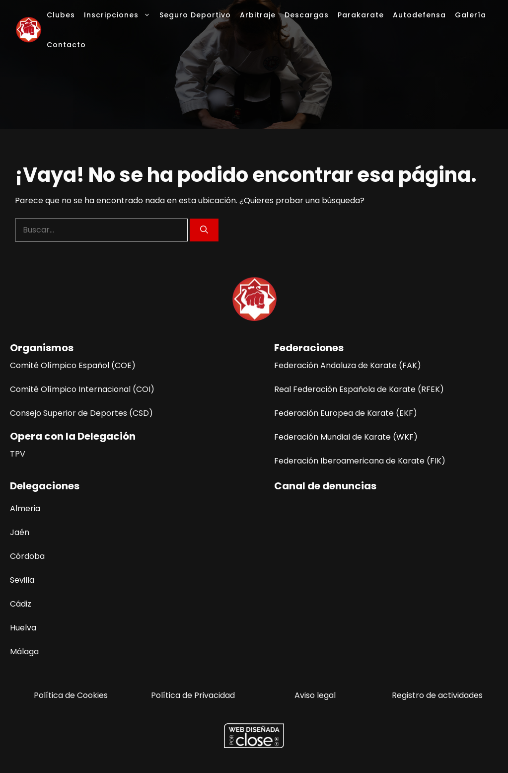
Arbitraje (258, 15)
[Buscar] (204, 230)
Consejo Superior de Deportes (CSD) (81, 413)
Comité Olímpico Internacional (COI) (82, 389)
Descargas (307, 15)
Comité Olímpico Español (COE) (73, 365)
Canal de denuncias (325, 486)
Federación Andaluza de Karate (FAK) (347, 365)
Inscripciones (119, 15)
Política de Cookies (71, 695)
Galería (470, 15)
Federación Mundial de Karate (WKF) (346, 437)
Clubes (61, 15)
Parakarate (361, 15)
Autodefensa (419, 15)
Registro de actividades (437, 695)
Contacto (66, 45)
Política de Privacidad (193, 695)
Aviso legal (315, 695)
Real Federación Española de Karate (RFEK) (359, 389)
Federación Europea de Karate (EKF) (345, 413)
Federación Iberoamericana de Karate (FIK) (359, 460)
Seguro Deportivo (195, 15)
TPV (17, 454)
